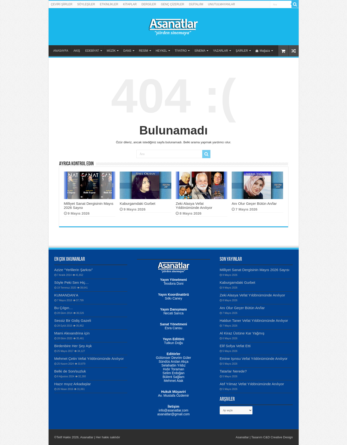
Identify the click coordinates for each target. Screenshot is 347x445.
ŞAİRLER (242, 50)
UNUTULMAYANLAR (221, 4)
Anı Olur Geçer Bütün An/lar (254, 203)
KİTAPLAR (130, 4)
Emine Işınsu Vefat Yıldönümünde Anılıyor (254, 358)
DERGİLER (148, 4)
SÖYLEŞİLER (86, 4)
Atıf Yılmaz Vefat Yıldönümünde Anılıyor (252, 384)
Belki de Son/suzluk (70, 371)
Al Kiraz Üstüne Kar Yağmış (242, 333)
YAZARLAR (220, 50)
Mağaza (263, 50)
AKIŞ (76, 50)
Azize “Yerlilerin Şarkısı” (73, 270)
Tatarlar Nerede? (233, 371)
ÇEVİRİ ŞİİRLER (62, 4)
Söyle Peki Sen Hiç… (71, 282)
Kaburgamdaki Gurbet (137, 203)
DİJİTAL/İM (196, 4)
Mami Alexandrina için (72, 333)
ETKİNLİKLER (109, 4)
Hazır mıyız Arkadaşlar (72, 384)
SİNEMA (199, 50)
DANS (127, 50)
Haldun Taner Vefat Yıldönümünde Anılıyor (254, 320)
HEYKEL (161, 50)
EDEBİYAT (92, 50)
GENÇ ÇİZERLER (172, 4)
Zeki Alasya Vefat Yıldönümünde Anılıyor (194, 205)
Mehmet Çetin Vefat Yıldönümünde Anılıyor (89, 358)
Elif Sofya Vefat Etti (235, 346)
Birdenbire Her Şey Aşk (73, 346)
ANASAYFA (60, 50)
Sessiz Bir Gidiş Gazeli (72, 320)
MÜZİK (111, 50)
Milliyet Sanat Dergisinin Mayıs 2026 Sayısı (255, 270)
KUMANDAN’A (66, 295)
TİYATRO (181, 50)
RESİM (143, 50)
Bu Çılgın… (63, 308)
